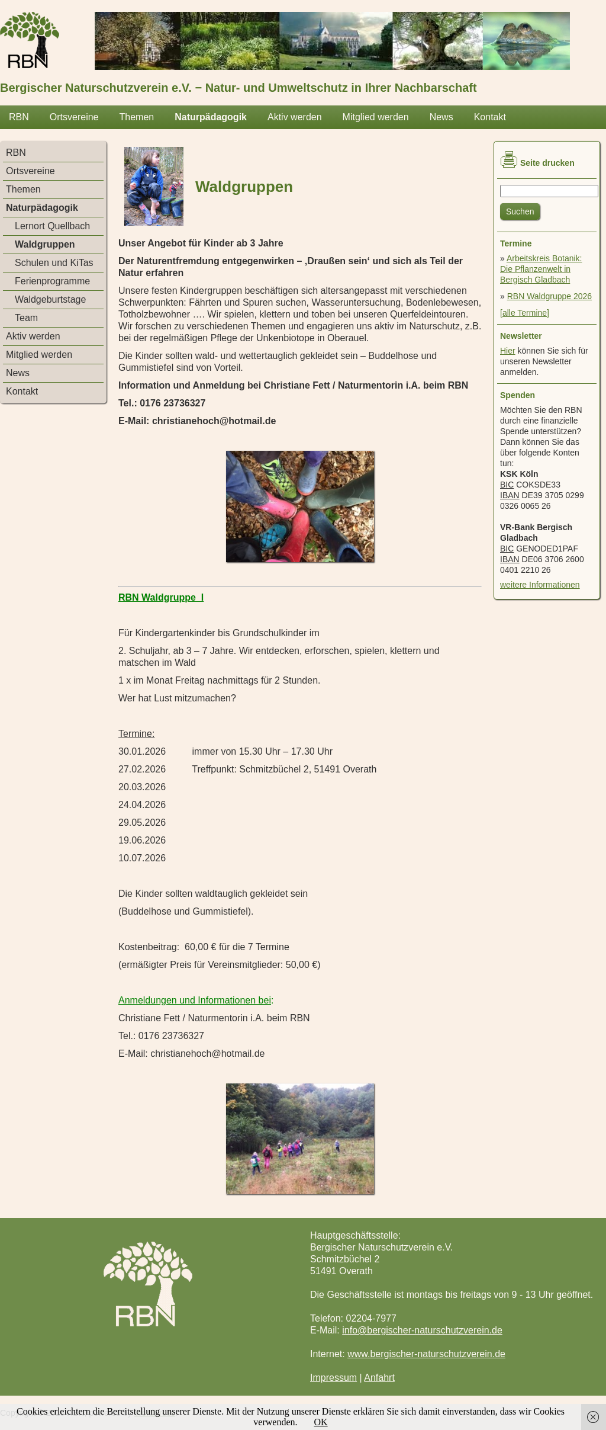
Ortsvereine (74, 117)
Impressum (333, 1378)
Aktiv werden (294, 117)
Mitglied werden (376, 117)
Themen (136, 117)
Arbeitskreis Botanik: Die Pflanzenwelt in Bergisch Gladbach (541, 269)
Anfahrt (379, 1378)
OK (321, 1422)
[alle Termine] (524, 313)
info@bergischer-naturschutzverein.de (422, 1330)
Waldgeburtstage (50, 299)
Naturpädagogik (211, 117)
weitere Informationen (540, 584)
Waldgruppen (45, 244)
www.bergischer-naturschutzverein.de (426, 1354)
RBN (19, 117)
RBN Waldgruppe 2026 (549, 296)
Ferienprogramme (52, 281)
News (441, 117)
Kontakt (490, 117)
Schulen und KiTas (54, 263)
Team (26, 318)
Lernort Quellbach (52, 226)
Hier (507, 350)
